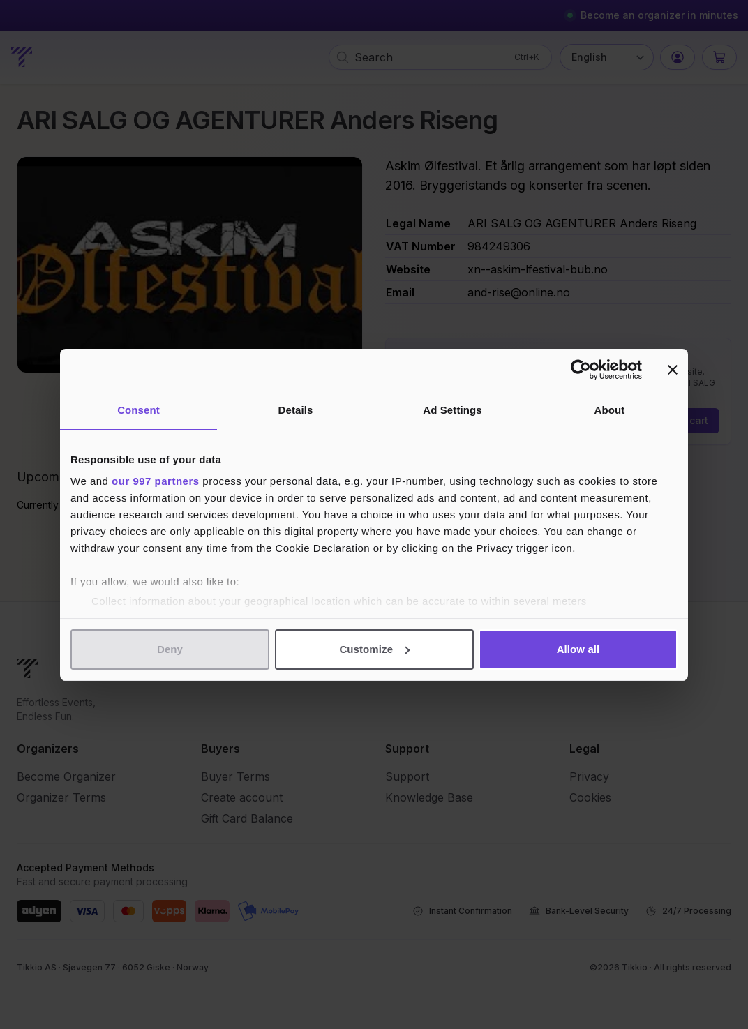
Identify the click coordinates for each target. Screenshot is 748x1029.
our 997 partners (156, 481)
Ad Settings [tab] (452, 410)
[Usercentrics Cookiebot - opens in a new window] (581, 369)
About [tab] (609, 410)
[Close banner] (673, 370)
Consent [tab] (138, 410)
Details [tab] (295, 410)
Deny (170, 649)
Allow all (578, 649)
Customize (374, 649)
